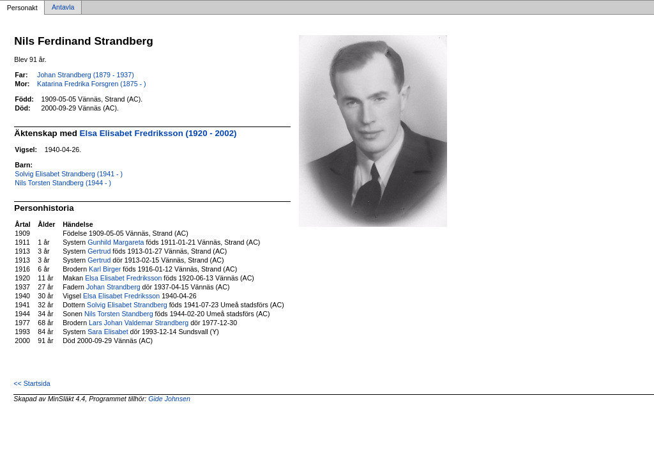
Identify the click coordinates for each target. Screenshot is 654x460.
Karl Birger (105, 269)
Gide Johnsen (169, 398)
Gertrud (98, 251)
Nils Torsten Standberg (118, 314)
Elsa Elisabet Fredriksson (123, 278)
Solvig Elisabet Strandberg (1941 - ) (69, 174)
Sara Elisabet (107, 331)
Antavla (63, 8)
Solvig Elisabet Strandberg (127, 305)
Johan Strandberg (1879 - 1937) (85, 75)
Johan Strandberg (113, 287)
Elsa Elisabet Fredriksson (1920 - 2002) (158, 133)
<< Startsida (31, 383)
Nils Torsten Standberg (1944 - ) (63, 183)
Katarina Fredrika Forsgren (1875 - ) (91, 84)
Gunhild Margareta (115, 242)
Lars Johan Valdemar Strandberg (138, 322)
